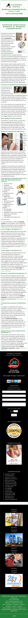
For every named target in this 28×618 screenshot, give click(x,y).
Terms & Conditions (7, 607)
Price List (15, 607)
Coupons (14, 606)
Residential (9, 604)
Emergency (8, 606)
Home (4, 604)
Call (14, 616)
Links (24, 607)
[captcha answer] (15, 411)
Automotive (22, 604)
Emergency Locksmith (14, 443)
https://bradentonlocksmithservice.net (14, 601)
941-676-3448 (17, 13)
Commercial (15, 604)
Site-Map (20, 607)
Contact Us (19, 606)
